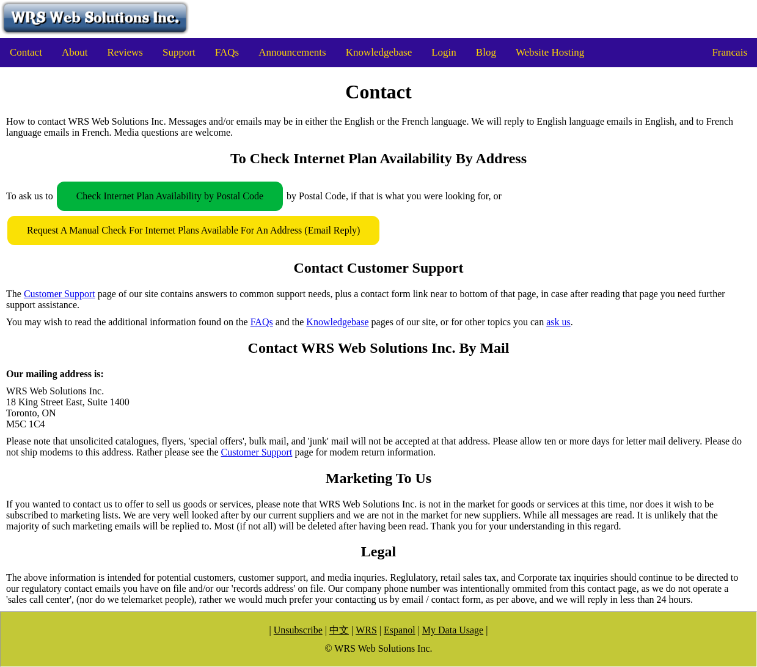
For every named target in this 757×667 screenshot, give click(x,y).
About (75, 52)
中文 (339, 630)
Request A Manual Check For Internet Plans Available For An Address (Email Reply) (193, 230)
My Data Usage (452, 630)
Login (443, 52)
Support (179, 52)
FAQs (227, 52)
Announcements (292, 52)
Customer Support (59, 294)
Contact (26, 52)
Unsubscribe (298, 630)
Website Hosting (550, 52)
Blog (486, 52)
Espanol (399, 630)
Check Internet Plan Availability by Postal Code (169, 196)
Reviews (125, 52)
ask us (558, 322)
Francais (729, 52)
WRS (366, 630)
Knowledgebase (379, 52)
